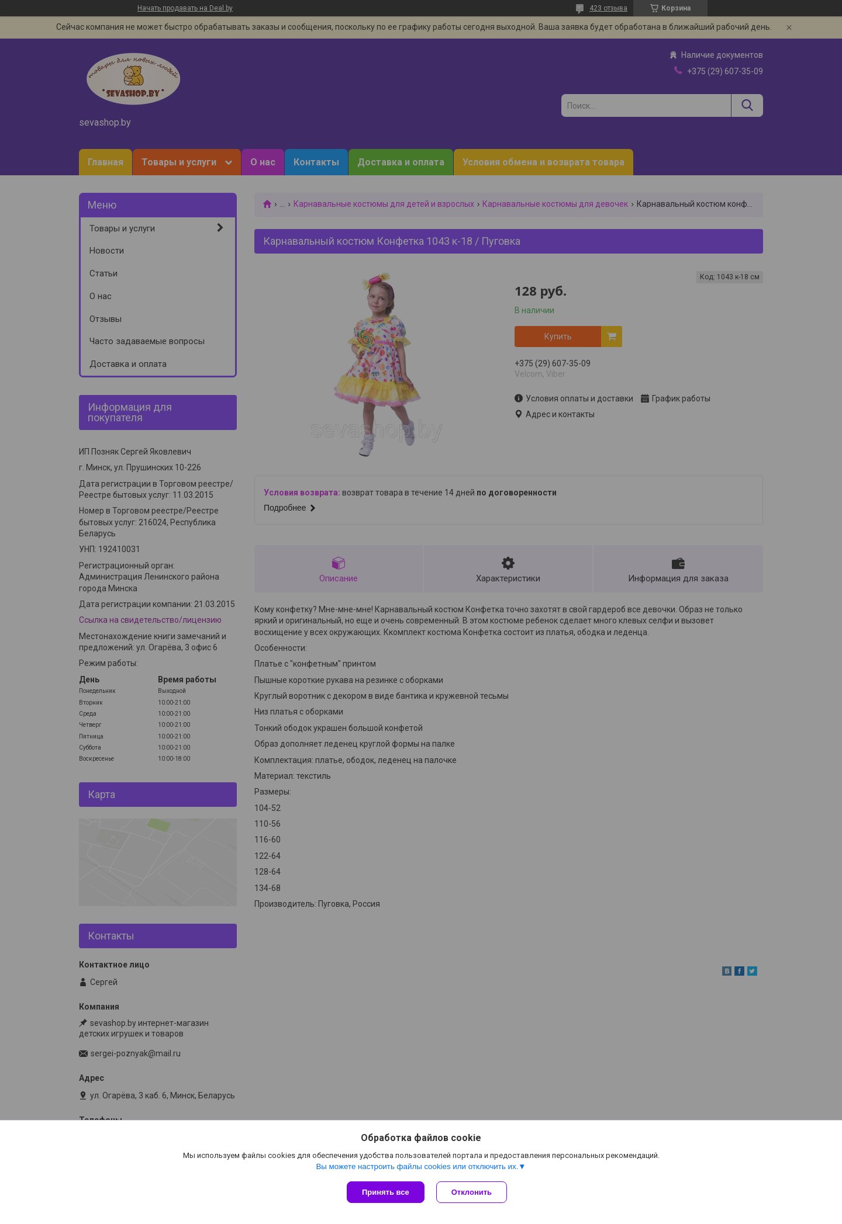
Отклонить (471, 1192)
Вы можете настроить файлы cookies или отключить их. (417, 1166)
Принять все (385, 1192)
